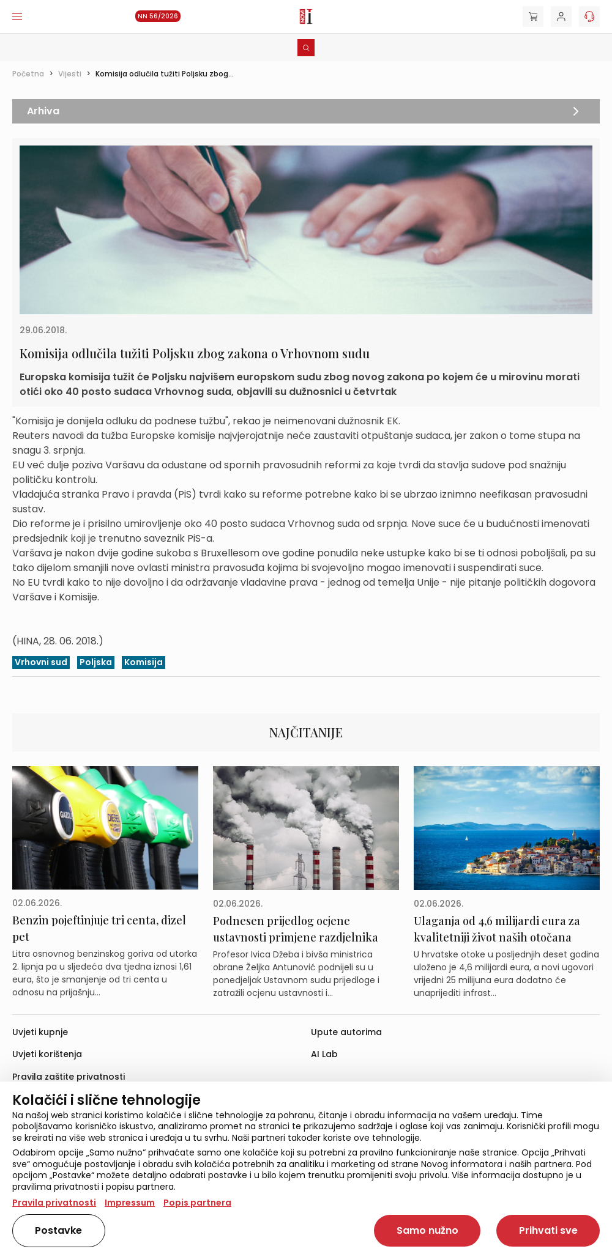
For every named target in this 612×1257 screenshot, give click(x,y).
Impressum (130, 1202)
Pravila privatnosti (54, 1202)
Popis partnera (197, 1202)
